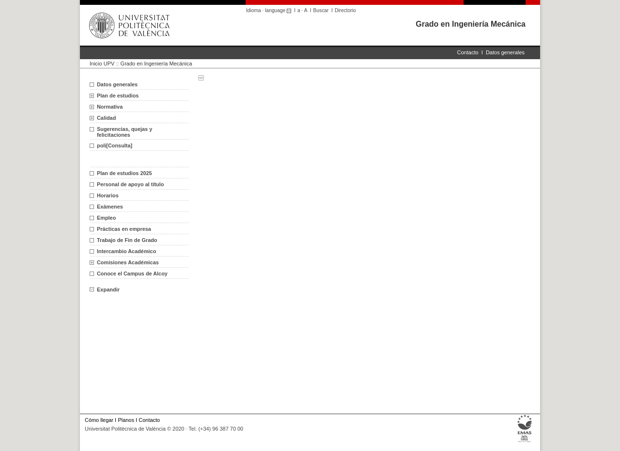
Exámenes (110, 206)
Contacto (468, 52)
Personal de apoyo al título (130, 184)
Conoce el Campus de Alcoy (132, 273)
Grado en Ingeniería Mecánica (471, 24)
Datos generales (505, 52)
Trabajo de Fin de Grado (127, 240)
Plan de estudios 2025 (124, 173)
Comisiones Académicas (128, 262)
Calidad (106, 118)
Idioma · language (270, 10)
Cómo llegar (99, 420)
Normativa (110, 107)
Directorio (345, 10)
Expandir (105, 289)
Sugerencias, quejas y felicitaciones (124, 132)
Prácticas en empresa (124, 229)
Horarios (108, 195)
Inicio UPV (102, 63)
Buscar (321, 10)
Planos (126, 420)
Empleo (106, 218)
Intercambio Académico (126, 251)
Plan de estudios (118, 95)
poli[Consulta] (114, 145)
